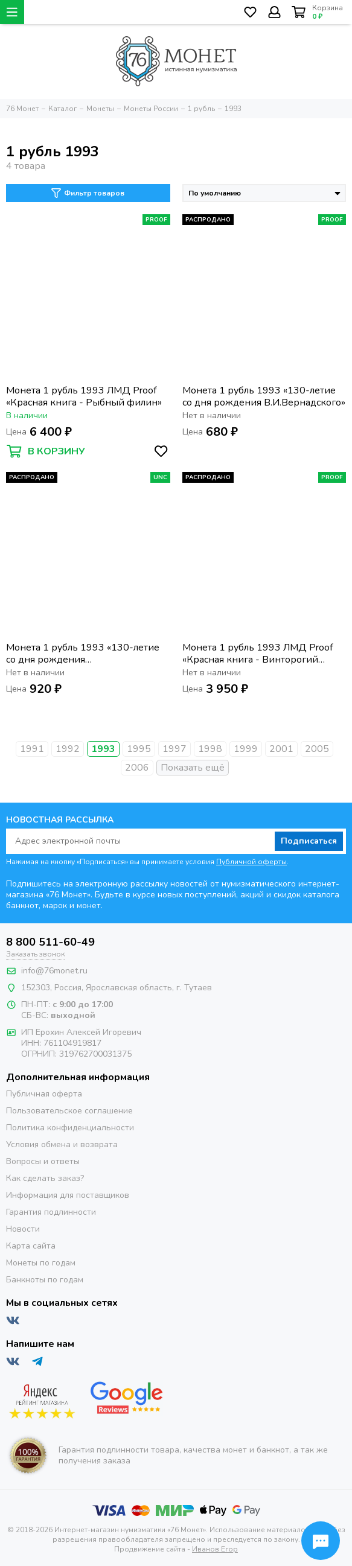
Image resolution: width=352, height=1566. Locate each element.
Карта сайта (31, 1246)
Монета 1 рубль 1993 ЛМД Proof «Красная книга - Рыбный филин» (84, 396)
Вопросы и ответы (43, 1161)
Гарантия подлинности (51, 1212)
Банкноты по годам (44, 1279)
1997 (174, 749)
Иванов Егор (215, 1549)
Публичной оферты (251, 862)
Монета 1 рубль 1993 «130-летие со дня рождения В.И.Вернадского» (263, 396)
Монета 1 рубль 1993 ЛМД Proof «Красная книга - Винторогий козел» (257, 653)
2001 (281, 749)
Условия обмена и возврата (62, 1144)
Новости (23, 1229)
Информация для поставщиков (67, 1195)
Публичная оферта (44, 1094)
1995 (139, 749)
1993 (103, 749)
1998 (210, 749)
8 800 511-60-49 (50, 942)
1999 (246, 749)
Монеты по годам (40, 1262)
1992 (68, 749)
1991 (32, 749)
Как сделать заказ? (45, 1178)
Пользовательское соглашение (69, 1110)
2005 (317, 749)
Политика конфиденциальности (70, 1127)
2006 (137, 767)
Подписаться (309, 841)
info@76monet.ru (54, 970)
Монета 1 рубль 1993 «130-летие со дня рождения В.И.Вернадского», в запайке (82, 653)
